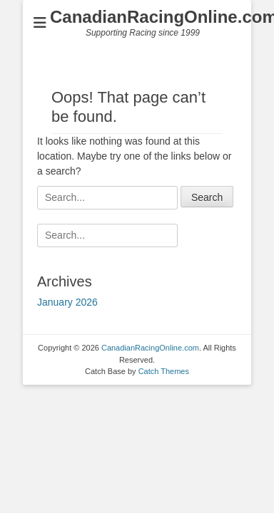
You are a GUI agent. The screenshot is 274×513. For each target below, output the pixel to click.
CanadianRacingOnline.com (150, 347)
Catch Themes (163, 371)
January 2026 (67, 302)
